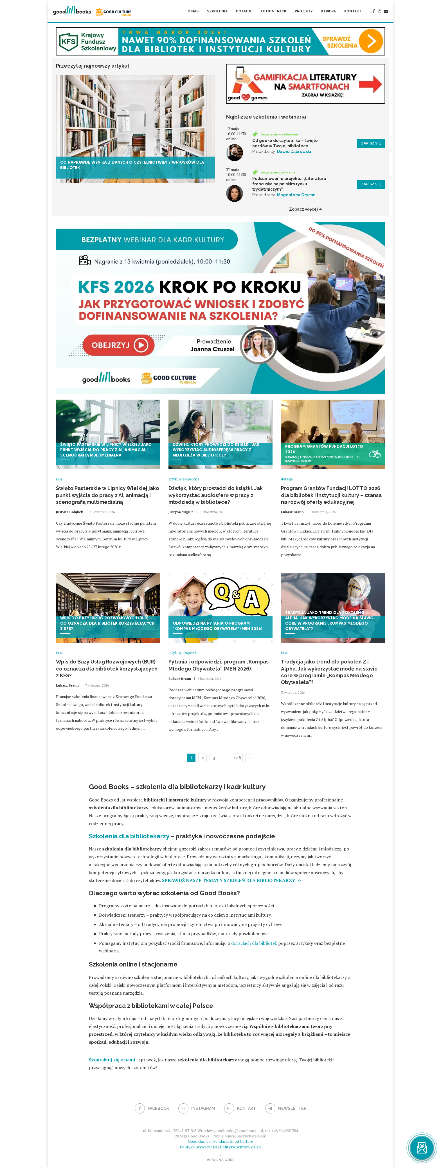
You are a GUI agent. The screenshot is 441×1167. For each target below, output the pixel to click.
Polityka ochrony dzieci (240, 1147)
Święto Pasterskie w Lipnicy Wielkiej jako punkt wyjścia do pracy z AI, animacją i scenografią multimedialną (107, 495)
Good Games (199, 1141)
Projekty (304, 11)
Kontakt (352, 11)
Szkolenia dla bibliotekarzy (129, 836)
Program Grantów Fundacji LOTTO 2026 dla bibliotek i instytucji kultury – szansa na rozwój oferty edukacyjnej (331, 495)
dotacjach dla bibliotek (254, 943)
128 (237, 758)
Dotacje (244, 11)
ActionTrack (273, 11)
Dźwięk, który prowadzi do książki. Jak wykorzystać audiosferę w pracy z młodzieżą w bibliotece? (215, 495)
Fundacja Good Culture (233, 1141)
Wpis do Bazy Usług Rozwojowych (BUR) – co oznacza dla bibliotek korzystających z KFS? (108, 668)
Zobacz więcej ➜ (305, 209)
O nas (193, 11)
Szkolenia (217, 11)
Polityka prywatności (198, 1147)
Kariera (328, 11)
